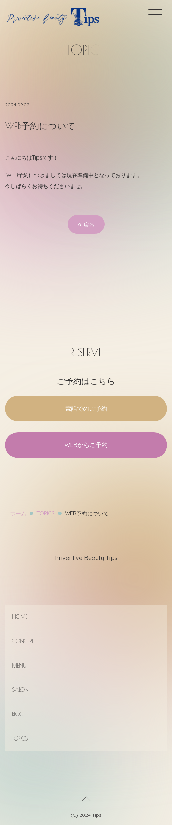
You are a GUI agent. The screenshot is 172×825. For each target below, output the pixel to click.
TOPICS (45, 513)
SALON (20, 690)
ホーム (18, 513)
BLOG (17, 714)
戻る (86, 224)
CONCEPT (23, 641)
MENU (19, 665)
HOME (19, 617)
